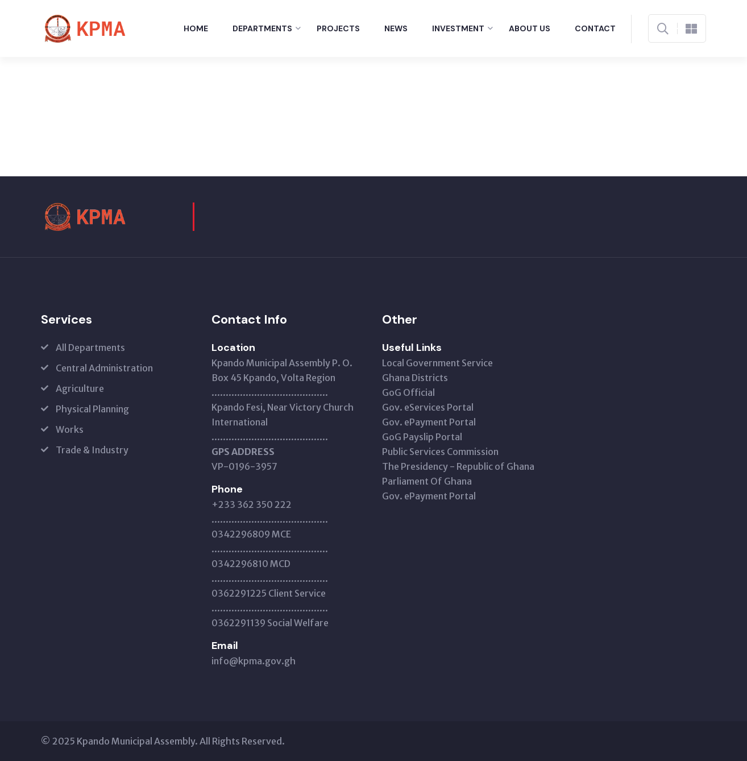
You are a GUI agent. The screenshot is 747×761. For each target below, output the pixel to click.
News (396, 28)
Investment (458, 28)
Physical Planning (92, 409)
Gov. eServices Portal (428, 407)
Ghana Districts (415, 377)
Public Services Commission (440, 451)
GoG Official (408, 392)
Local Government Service (437, 363)
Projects (338, 28)
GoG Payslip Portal (422, 436)
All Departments (90, 347)
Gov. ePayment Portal (429, 422)
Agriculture (80, 388)
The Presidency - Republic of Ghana (458, 466)
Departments (262, 28)
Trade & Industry (92, 450)
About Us (529, 28)
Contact (595, 28)
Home (196, 28)
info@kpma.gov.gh (253, 661)
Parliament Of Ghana (427, 481)
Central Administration (104, 368)
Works (70, 429)
